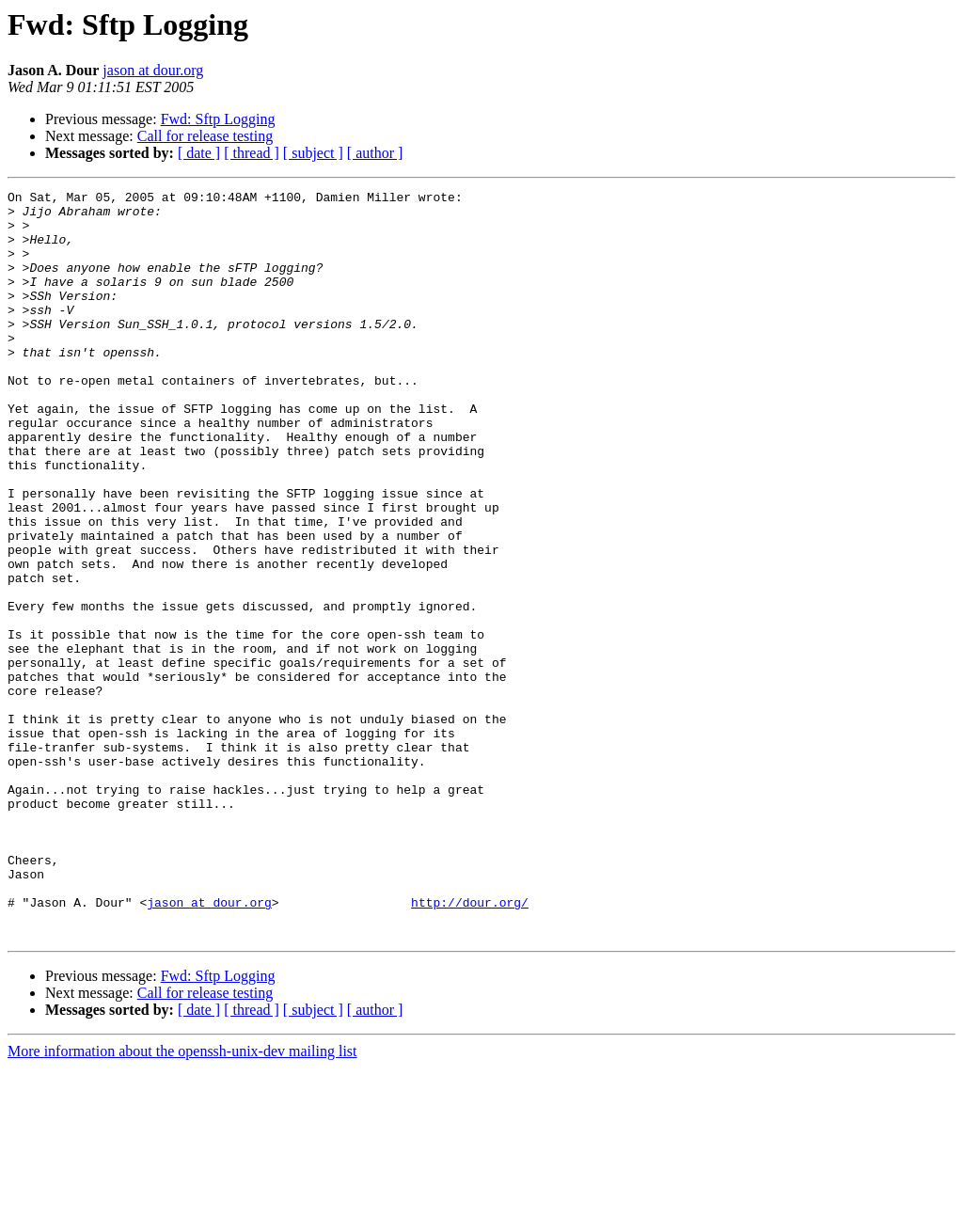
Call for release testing (205, 136)
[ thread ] (251, 153)
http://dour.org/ (470, 1045)
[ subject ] (313, 153)
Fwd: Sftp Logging (218, 119)
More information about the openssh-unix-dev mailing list (182, 1201)
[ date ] (199, 153)
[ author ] (375, 153)
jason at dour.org (153, 70)
